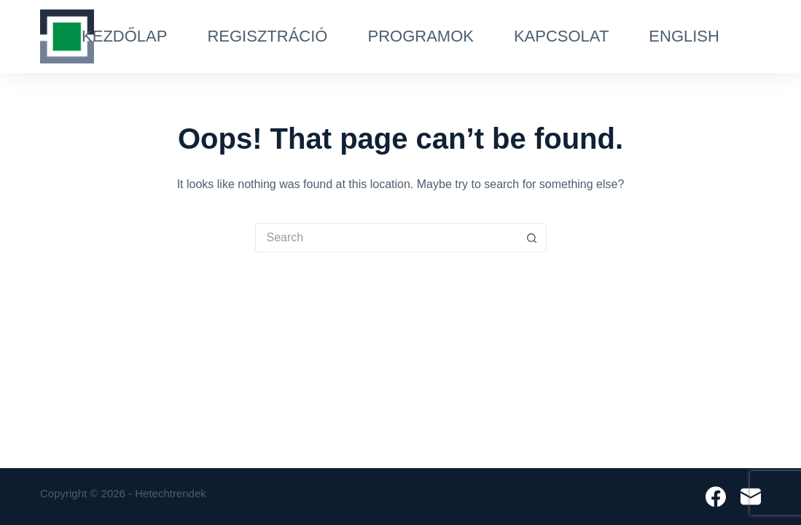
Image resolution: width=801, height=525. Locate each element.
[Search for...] (386, 237)
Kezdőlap (124, 36)
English (684, 36)
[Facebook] (716, 496)
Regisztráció (267, 36)
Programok (420, 36)
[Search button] (532, 237)
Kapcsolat (561, 36)
